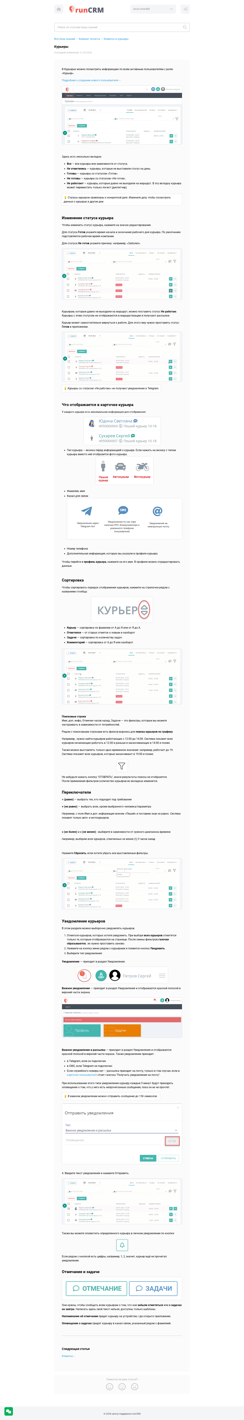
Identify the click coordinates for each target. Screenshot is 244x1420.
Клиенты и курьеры (116, 39)
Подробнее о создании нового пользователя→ (91, 80)
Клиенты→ (69, 1356)
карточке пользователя (82, 1074)
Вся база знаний (64, 39)
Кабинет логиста (89, 39)
